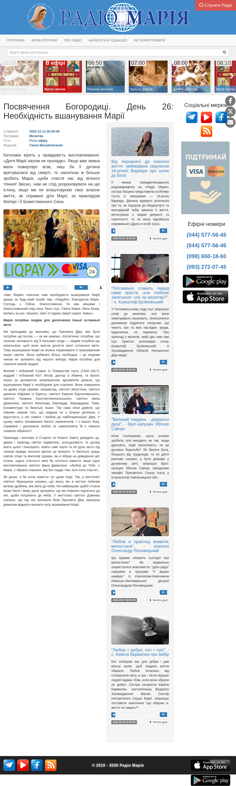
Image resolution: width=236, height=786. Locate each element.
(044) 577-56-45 (206, 235)
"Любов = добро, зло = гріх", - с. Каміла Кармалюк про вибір (140, 652)
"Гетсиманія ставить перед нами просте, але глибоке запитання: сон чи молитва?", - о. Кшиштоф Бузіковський (140, 295)
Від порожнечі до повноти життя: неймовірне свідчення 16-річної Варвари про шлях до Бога (140, 168)
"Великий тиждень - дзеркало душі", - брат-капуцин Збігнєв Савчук (140, 424)
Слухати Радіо (215, 5)
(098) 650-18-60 (206, 256)
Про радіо (73, 40)
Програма (15, 40)
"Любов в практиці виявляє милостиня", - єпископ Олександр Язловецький (140, 546)
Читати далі (158, 238)
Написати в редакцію (107, 40)
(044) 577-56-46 (206, 245)
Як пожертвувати (149, 40)
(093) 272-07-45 (206, 267)
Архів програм (44, 40)
